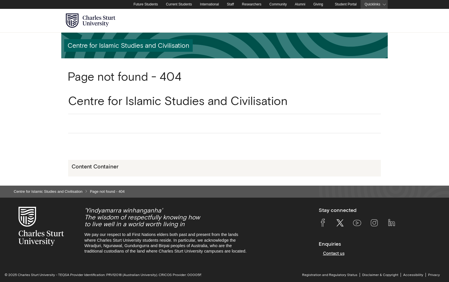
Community (278, 4)
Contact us (333, 253)
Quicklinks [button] (372, 4)
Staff (230, 4)
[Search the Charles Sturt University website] (376, 20)
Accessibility (413, 275)
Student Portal (346, 4)
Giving (318, 4)
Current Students (179, 4)
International (209, 4)
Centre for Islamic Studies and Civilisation (48, 191)
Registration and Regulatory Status (329, 275)
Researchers (251, 4)
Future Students (145, 4)
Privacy (434, 275)
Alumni (300, 4)
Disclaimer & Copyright (380, 275)
